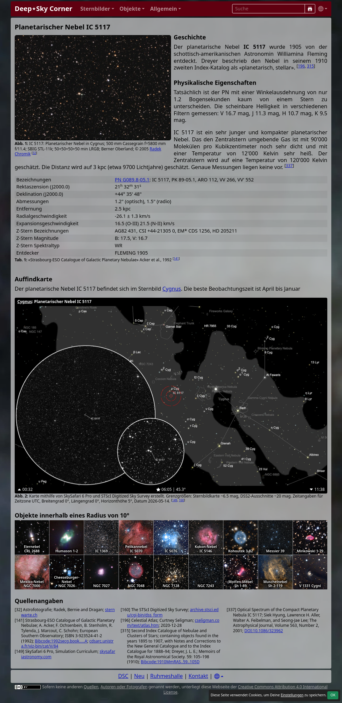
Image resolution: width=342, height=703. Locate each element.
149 (174, 500)
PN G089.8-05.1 (132, 179)
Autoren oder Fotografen (124, 687)
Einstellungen (292, 695)
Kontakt (198, 676)
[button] (97, 9)
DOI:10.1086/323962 (263, 631)
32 (34, 153)
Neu (139, 676)
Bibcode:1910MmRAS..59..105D (170, 662)
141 (176, 258)
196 (301, 66)
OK (332, 695)
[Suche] (310, 8)
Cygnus (171, 288)
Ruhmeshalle (166, 676)
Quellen (91, 687)
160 (181, 500)
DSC (123, 676)
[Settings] (219, 676)
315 (310, 66)
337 (289, 165)
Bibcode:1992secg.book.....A (61, 641)
